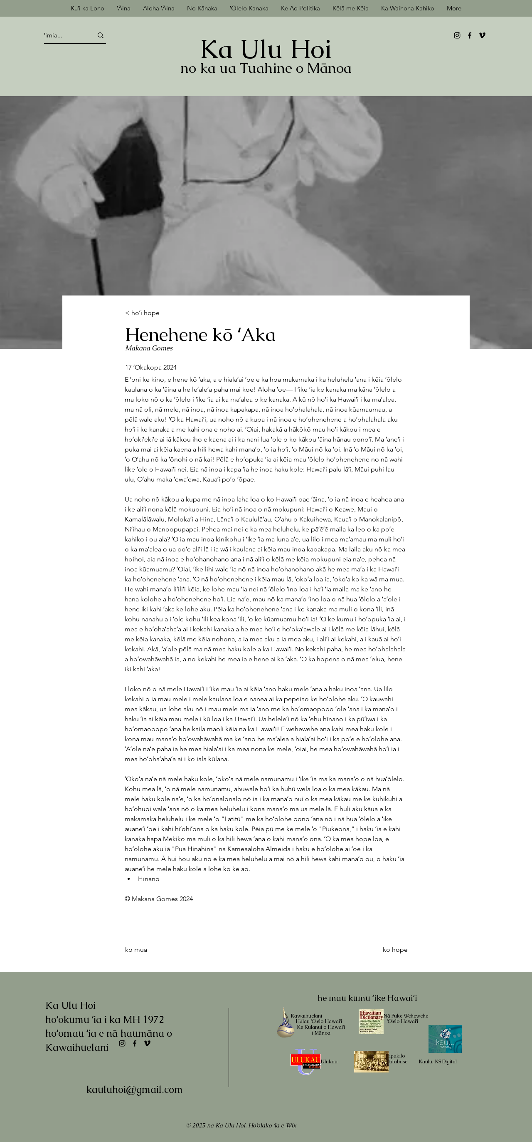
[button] (350, 8)
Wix (291, 1125)
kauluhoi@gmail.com (134, 1089)
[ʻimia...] (61, 35)
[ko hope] (380, 949)
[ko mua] (158, 949)
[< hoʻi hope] (152, 313)
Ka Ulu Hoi (266, 48)
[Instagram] (457, 35)
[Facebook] (470, 35)
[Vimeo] (482, 35)
